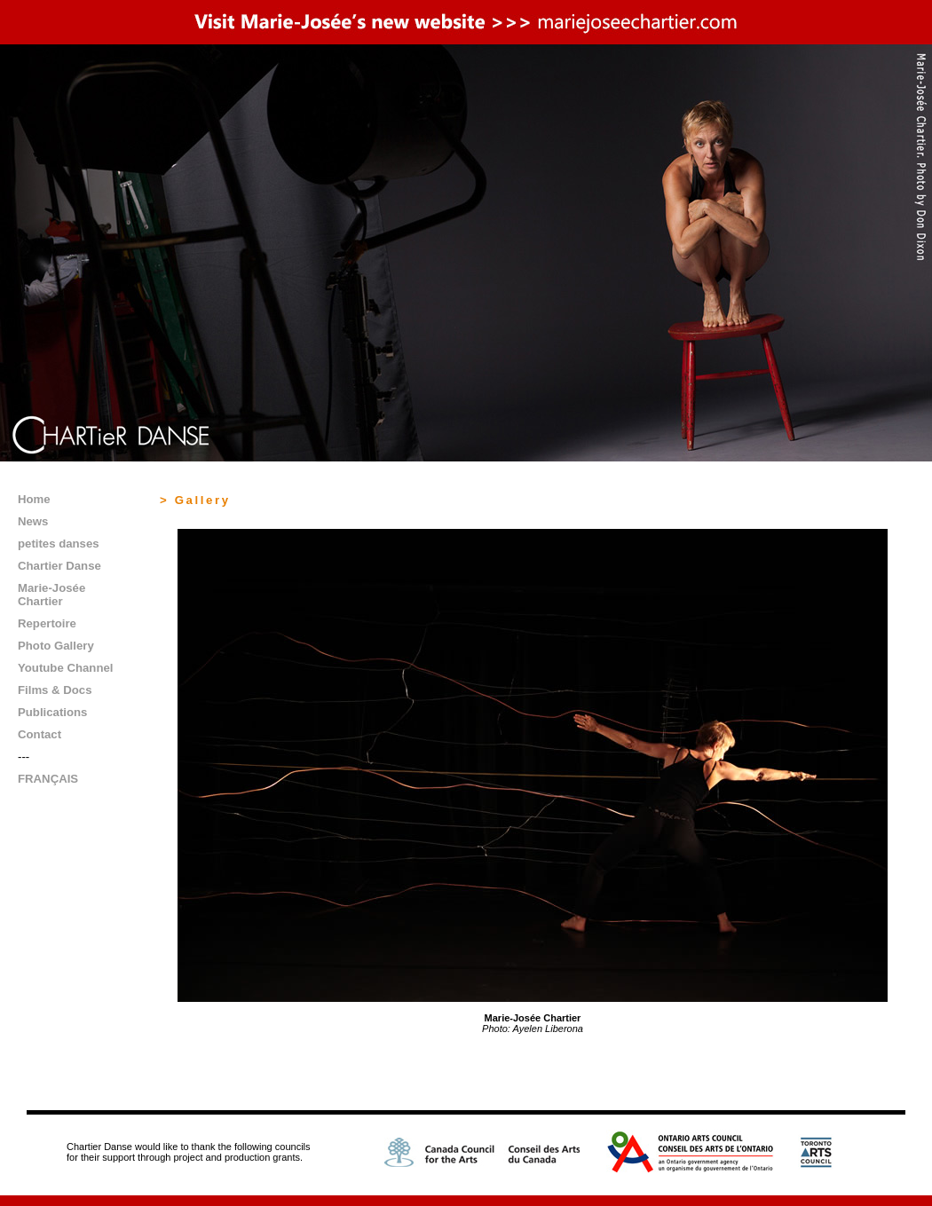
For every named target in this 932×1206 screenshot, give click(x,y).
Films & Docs (55, 690)
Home (34, 499)
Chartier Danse (59, 565)
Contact (39, 734)
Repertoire (47, 623)
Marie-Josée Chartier (51, 594)
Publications (52, 712)
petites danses (58, 543)
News (33, 521)
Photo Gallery (56, 645)
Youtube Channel (65, 667)
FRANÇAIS (48, 778)
